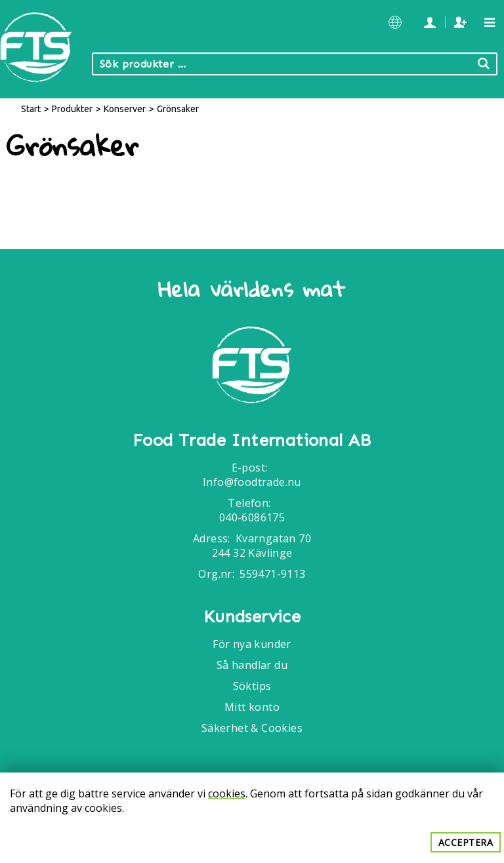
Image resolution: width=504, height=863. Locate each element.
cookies (226, 793)
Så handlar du (252, 665)
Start (31, 109)
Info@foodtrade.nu (252, 482)
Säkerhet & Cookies (252, 728)
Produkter (72, 109)
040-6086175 (252, 517)
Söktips (252, 686)
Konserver (125, 109)
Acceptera (466, 842)
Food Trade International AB (252, 440)
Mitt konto (252, 707)
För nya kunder (252, 644)
